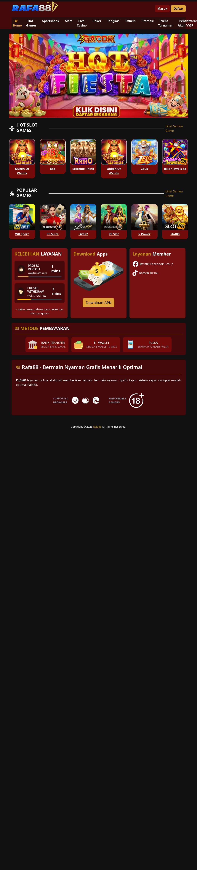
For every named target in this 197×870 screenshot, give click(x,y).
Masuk (162, 9)
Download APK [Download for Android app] (98, 302)
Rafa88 (97, 426)
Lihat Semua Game (174, 128)
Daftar (178, 9)
